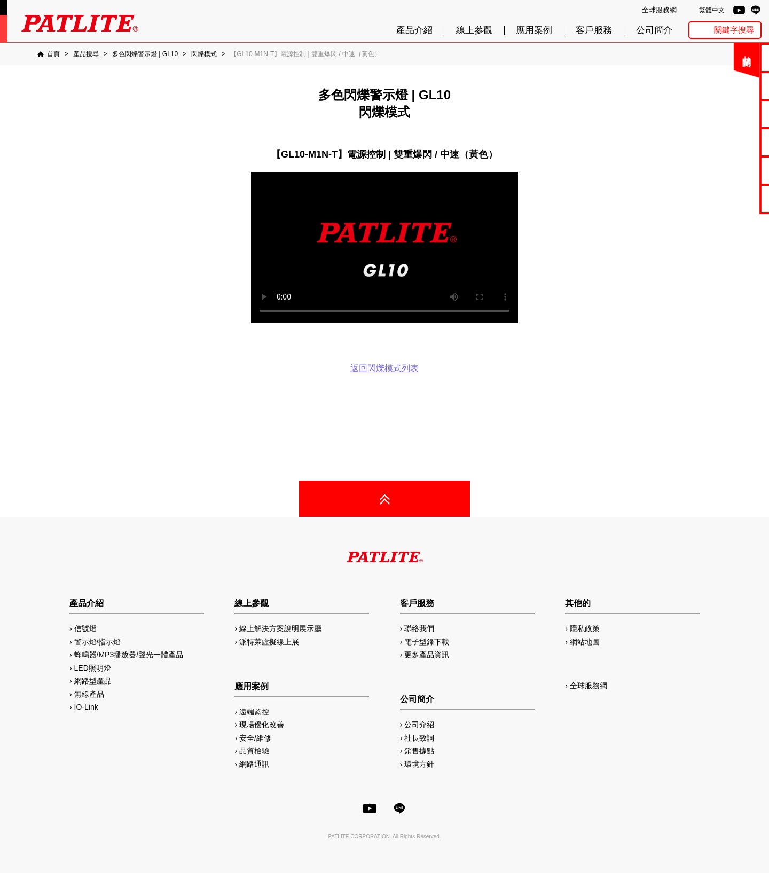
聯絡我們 (732, 57)
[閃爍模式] (204, 54)
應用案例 (534, 30)
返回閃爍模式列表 (384, 368)
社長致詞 (419, 738)
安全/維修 (255, 738)
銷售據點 (419, 750)
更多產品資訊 (426, 654)
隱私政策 (585, 628)
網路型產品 (732, 198)
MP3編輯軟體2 (732, 170)
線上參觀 (474, 30)
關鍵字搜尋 (734, 29)
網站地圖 (585, 642)
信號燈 (85, 628)
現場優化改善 (261, 724)
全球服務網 (659, 10)
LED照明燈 (92, 668)
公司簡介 (654, 30)
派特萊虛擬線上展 (269, 642)
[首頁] (48, 54)
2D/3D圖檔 (732, 141)
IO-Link (86, 707)
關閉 (683, 61)
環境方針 (419, 764)
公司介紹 (419, 724)
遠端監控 (254, 711)
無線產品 (89, 694)
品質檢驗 (254, 750)
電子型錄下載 (732, 85)
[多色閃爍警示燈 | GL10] (145, 54)
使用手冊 (732, 114)
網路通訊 (254, 764)
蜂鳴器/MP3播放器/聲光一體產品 (129, 654)
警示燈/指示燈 (97, 642)
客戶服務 (594, 30)
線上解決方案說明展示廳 (280, 628)
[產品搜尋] (86, 54)
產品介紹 (414, 30)
